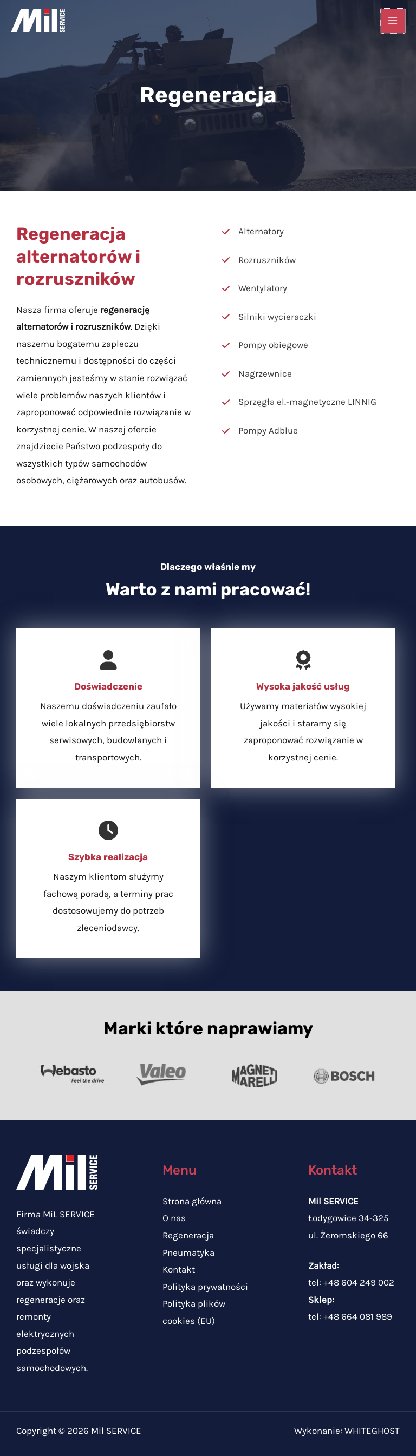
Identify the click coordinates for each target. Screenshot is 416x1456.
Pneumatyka (188, 1252)
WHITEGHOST (372, 1430)
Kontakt (178, 1269)
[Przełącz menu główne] (393, 21)
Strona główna (192, 1201)
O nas (174, 1217)
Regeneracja (188, 1235)
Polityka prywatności (205, 1286)
